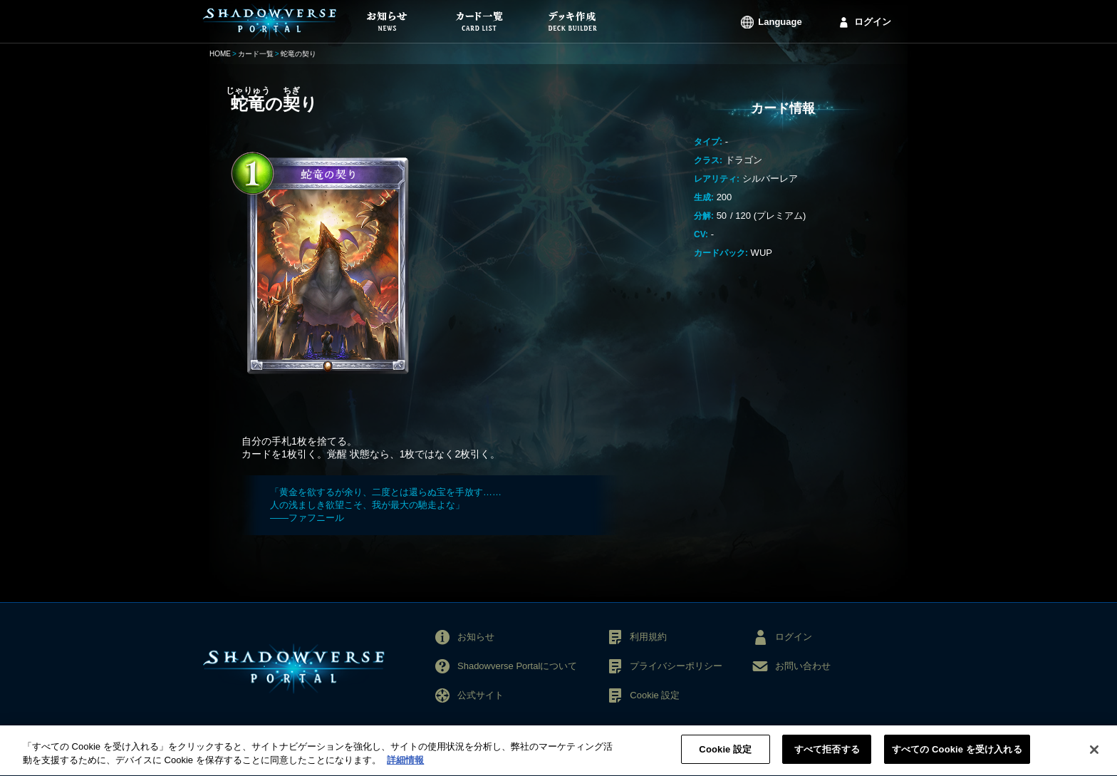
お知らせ (475, 636)
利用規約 (648, 636)
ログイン (872, 21)
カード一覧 (256, 54)
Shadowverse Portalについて (517, 666)
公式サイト (480, 695)
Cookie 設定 (655, 695)
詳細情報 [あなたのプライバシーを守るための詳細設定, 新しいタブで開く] (405, 768)
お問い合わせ (803, 666)
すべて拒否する (827, 757)
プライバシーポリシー (676, 666)
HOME (220, 54)
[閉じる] (1094, 757)
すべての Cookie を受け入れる (957, 757)
